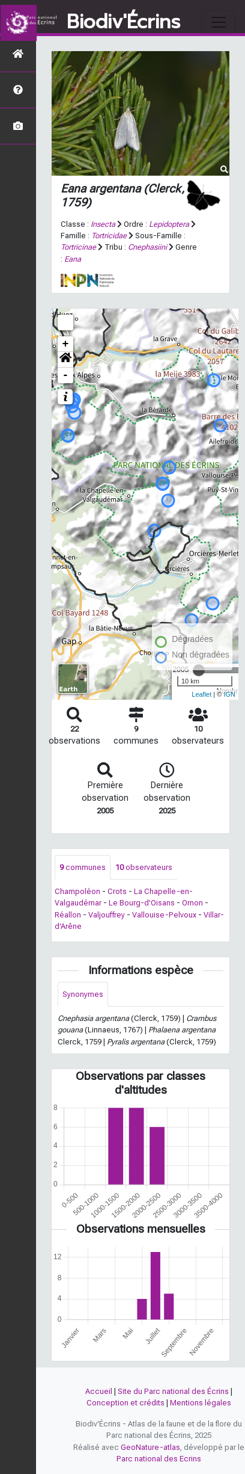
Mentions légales (200, 1402)
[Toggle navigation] (218, 22)
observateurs (143, 867)
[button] (65, 360)
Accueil (98, 1391)
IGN (229, 694)
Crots (117, 891)
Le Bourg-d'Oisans (142, 902)
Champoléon (77, 891)
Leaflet (201, 694)
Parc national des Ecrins (158, 1458)
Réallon (68, 914)
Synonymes (82, 994)
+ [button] (65, 344)
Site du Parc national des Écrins (173, 1391)
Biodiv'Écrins (123, 22)
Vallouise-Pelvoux (164, 914)
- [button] (65, 375)
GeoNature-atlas (150, 1447)
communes (82, 867)
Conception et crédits (125, 1402)
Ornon (192, 902)
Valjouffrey (106, 914)
